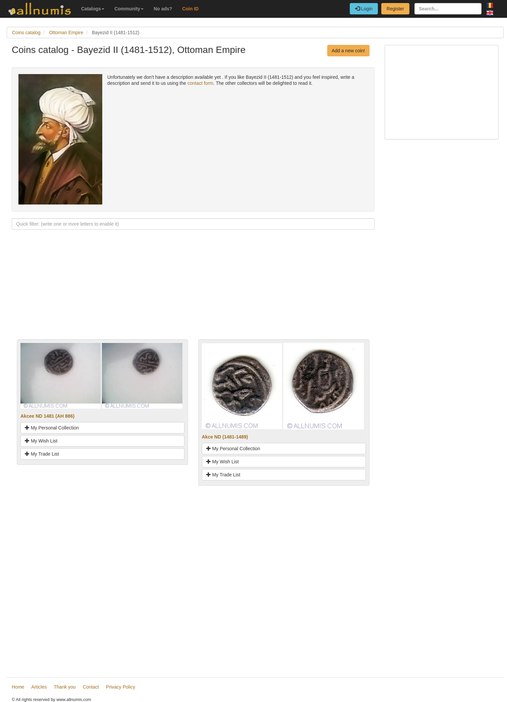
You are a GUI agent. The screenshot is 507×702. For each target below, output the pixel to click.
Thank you (64, 687)
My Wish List (41, 441)
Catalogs (92, 8)
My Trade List (42, 454)
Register (395, 8)
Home (18, 687)
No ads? (163, 8)
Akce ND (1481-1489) (225, 437)
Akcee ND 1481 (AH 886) (47, 416)
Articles (39, 687)
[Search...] (448, 8)
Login (364, 8)
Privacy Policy (120, 687)
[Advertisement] (193, 292)
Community (129, 8)
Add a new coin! (348, 50)
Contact (91, 687)
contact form (200, 83)
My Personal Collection (52, 427)
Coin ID (190, 8)
